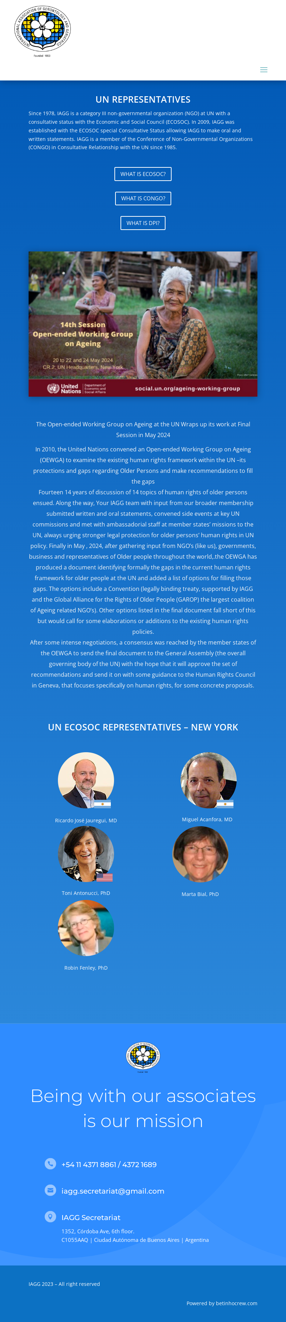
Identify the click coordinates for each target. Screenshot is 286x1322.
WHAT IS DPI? (143, 222)
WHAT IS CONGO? (143, 198)
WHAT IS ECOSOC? (143, 173)
